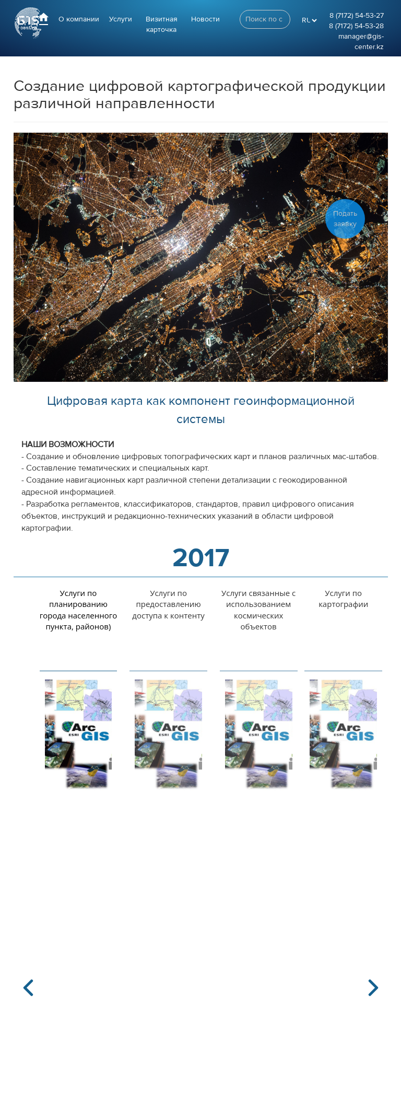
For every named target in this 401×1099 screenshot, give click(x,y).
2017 (200, 558)
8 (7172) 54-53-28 (356, 26)
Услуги (120, 19)
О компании (78, 19)
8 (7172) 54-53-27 (356, 15)
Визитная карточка (162, 24)
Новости (205, 19)
